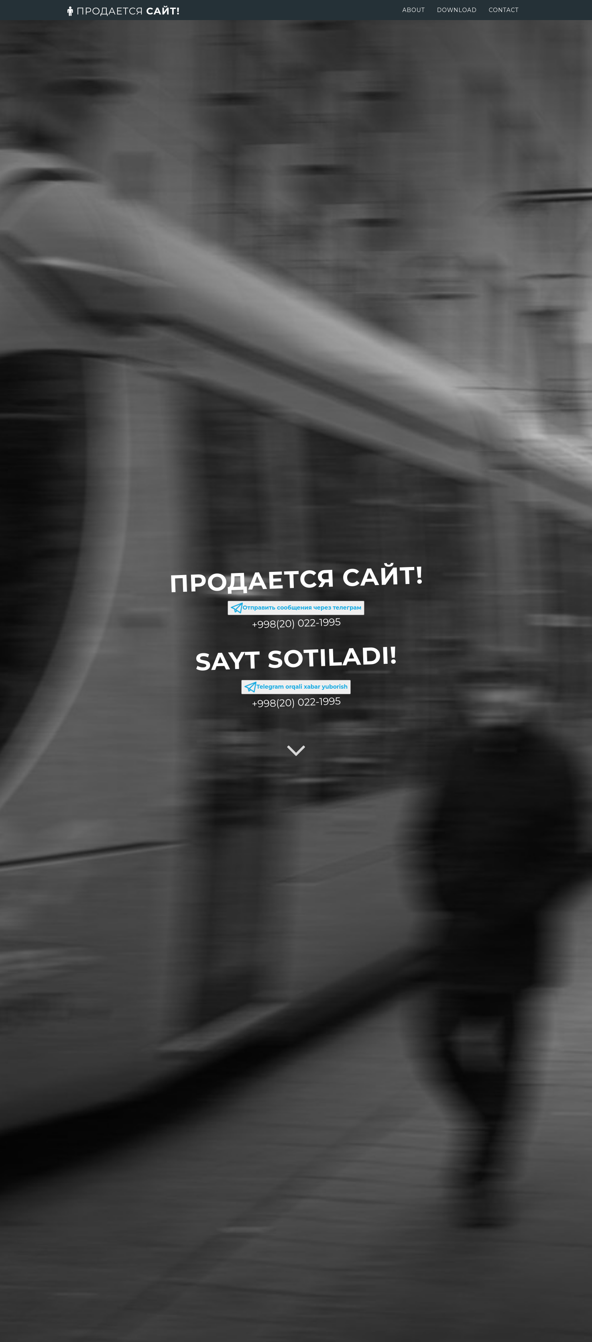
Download (457, 18)
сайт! (123, 19)
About (413, 18)
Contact (504, 18)
